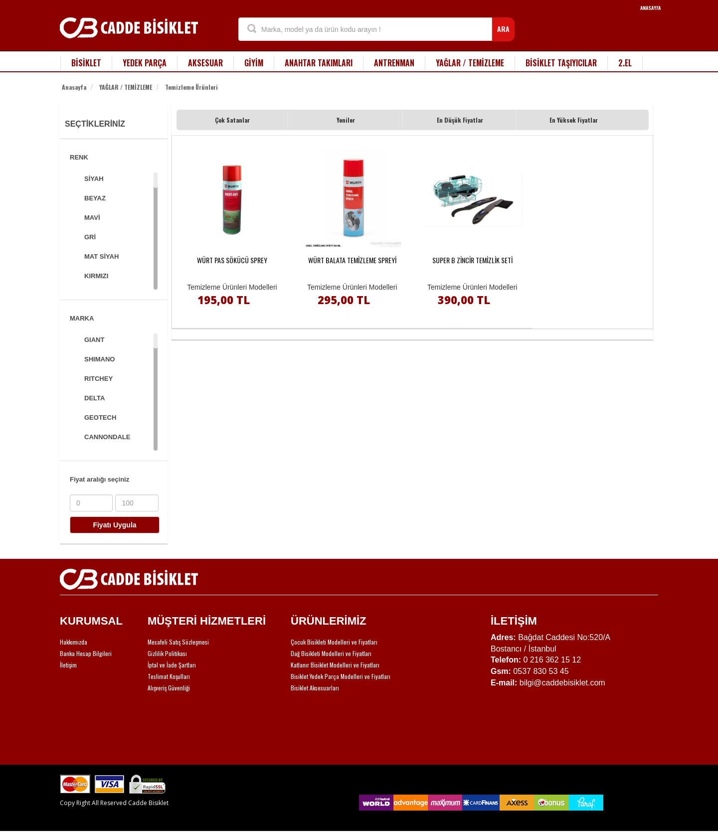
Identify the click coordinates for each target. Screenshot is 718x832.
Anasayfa (74, 87)
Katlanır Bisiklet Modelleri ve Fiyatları (335, 665)
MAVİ (92, 217)
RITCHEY (98, 378)
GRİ (90, 237)
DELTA (94, 398)
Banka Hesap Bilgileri (86, 653)
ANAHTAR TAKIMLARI (319, 63)
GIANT (94, 339)
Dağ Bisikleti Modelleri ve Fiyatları (331, 653)
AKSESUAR (205, 63)
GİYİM (253, 63)
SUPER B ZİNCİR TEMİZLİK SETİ (472, 260)
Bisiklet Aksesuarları (315, 687)
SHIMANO (99, 359)
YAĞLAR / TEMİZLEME (470, 63)
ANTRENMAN (394, 63)
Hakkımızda (73, 642)
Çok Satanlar (232, 120)
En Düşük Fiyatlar (460, 120)
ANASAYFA (650, 7)
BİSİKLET (86, 63)
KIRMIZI (96, 276)
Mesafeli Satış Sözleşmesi (178, 642)
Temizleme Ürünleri (191, 87)
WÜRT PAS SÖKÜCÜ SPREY (232, 260)
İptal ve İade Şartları (172, 665)
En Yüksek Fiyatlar (573, 120)
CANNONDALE (107, 437)
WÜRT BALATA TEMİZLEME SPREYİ (352, 260)
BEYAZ (95, 198)
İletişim (68, 665)
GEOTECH (100, 417)
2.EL (625, 63)
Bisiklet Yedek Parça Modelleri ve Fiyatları (340, 676)
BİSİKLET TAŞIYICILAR (561, 63)
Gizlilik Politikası (167, 653)
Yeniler (346, 120)
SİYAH (94, 178)
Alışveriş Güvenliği (169, 687)
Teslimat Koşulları (169, 676)
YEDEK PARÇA (145, 63)
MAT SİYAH (101, 256)
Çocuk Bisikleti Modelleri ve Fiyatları (334, 642)
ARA (503, 28)
